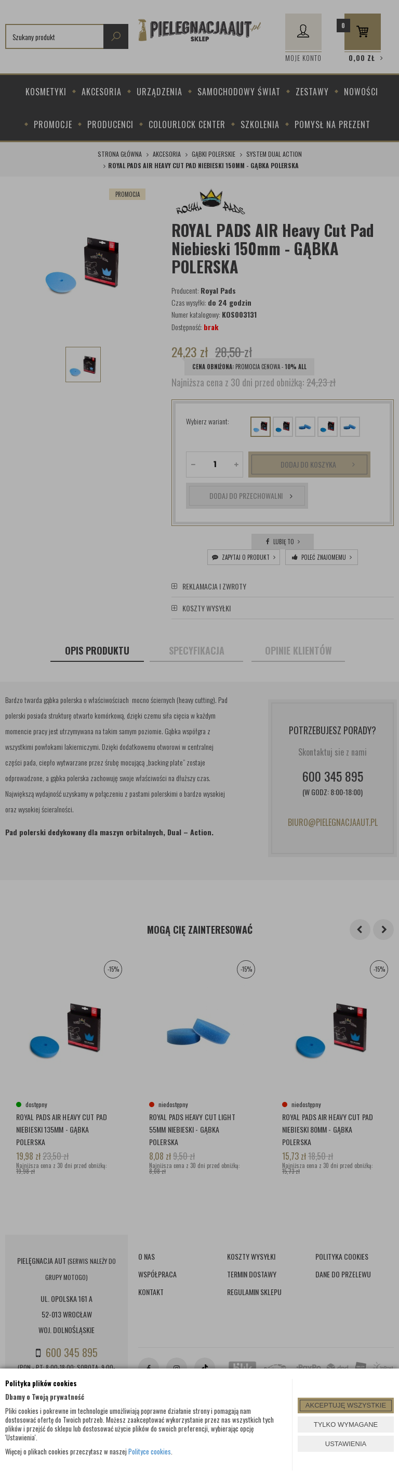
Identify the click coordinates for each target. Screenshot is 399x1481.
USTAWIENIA (345, 1444)
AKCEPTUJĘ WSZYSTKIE (345, 1405)
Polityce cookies (149, 1451)
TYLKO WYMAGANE (346, 1424)
